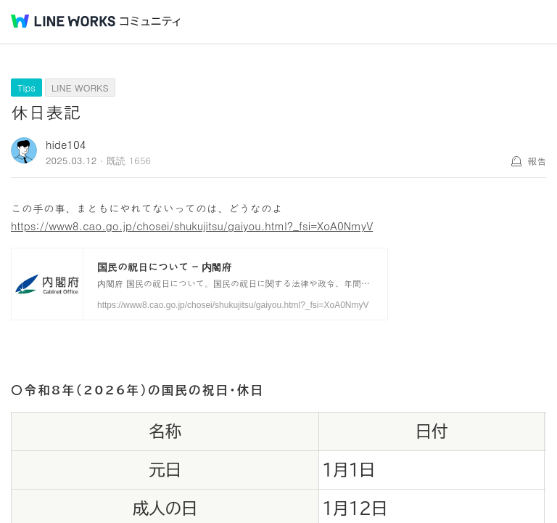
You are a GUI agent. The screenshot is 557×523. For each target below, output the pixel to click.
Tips (26, 87)
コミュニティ (150, 21)
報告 (536, 161)
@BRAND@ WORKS (63, 21)
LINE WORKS (80, 87)
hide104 (66, 144)
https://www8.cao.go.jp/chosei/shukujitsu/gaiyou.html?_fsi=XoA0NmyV (192, 225)
